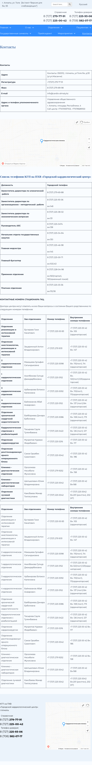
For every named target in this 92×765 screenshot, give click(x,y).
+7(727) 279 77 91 (55, 82)
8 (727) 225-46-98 (55, 245)
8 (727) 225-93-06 (55, 200)
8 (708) (80, 20)
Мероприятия (65, 33)
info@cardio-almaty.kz (57, 93)
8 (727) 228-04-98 (55, 269)
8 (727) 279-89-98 (55, 88)
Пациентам (82, 27)
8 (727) (54, 16)
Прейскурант (45, 33)
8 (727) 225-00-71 (55, 257)
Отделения (54, 27)
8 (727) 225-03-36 (55, 285)
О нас (28, 27)
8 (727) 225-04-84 (55, 233)
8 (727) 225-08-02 (55, 212)
